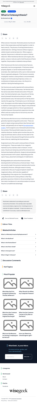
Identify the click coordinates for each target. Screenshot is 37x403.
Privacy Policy (4, 400)
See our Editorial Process (10, 218)
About (4, 377)
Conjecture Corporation (16, 398)
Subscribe (27, 356)
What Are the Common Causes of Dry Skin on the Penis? (26, 314)
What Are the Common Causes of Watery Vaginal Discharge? (9, 314)
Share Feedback (27, 218)
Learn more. (22, 2)
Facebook (5, 386)
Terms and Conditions (12, 400)
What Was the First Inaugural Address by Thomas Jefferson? (9, 293)
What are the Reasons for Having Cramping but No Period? (10, 335)
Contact (5, 379)
